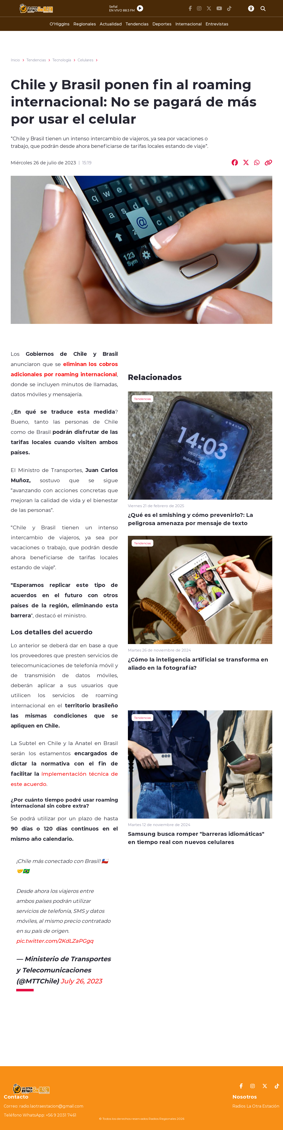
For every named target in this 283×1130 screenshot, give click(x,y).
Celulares (85, 60)
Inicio (15, 60)
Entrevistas (216, 23)
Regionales (84, 23)
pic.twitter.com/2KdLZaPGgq (54, 940)
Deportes (162, 23)
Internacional (188, 23)
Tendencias (137, 23)
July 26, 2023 (81, 981)
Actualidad (111, 23)
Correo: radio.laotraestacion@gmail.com (43, 1106)
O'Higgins (60, 23)
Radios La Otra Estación (255, 1106)
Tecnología (61, 60)
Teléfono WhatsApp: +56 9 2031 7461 (40, 1115)
